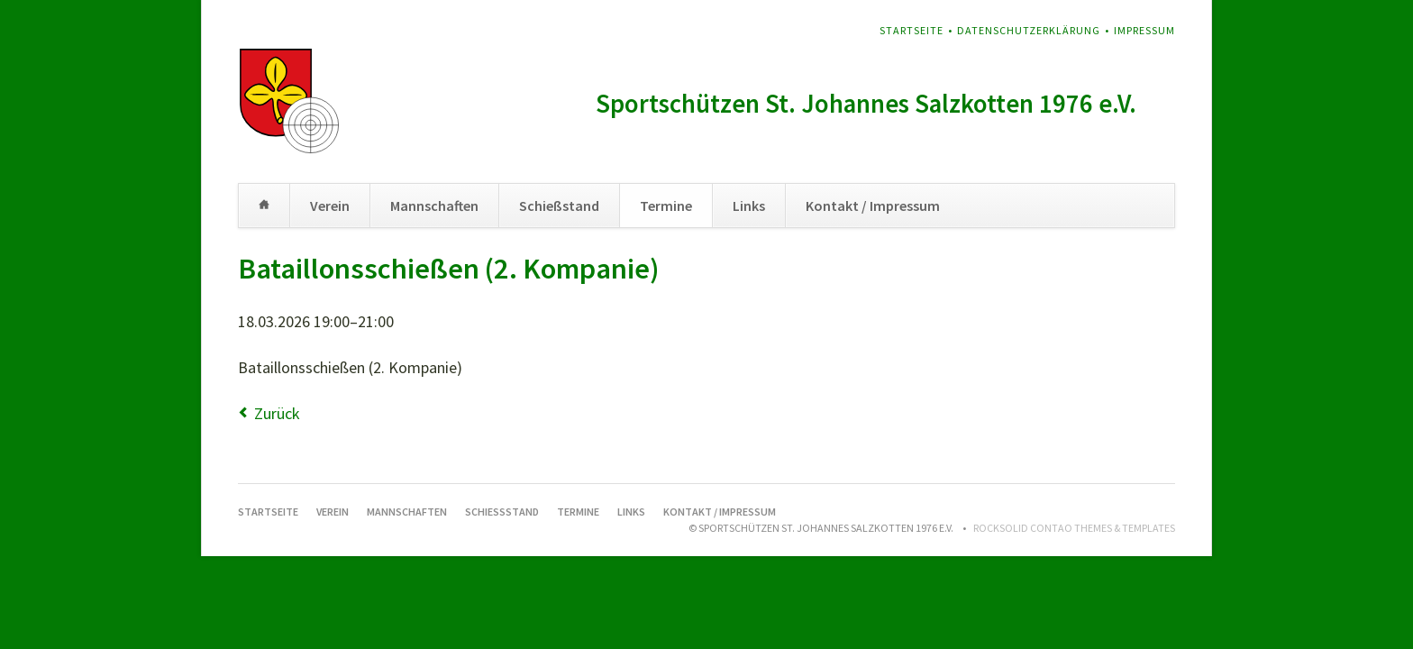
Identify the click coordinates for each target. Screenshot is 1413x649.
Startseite (912, 30)
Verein (330, 206)
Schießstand (559, 206)
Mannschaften (434, 206)
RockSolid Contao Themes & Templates (1074, 528)
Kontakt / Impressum (873, 206)
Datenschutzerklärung (1028, 30)
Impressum (1144, 30)
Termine (666, 206)
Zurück (277, 413)
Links (749, 206)
